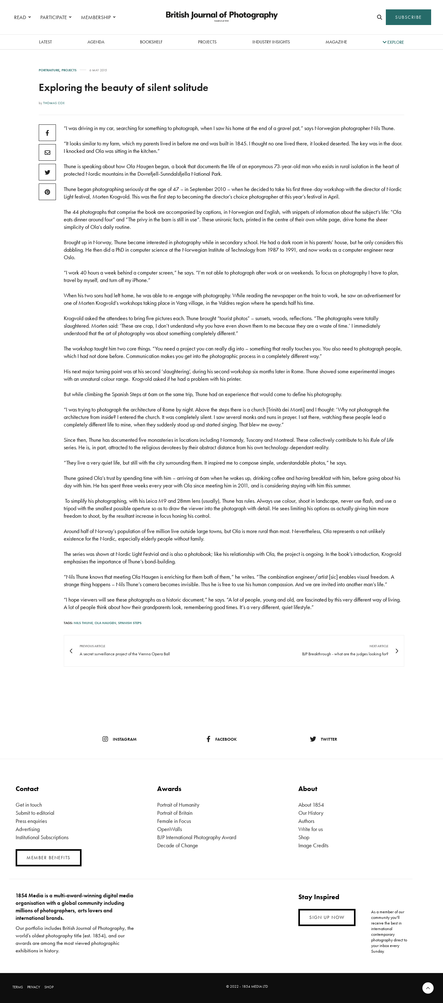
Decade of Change (177, 845)
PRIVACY (33, 987)
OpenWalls (169, 829)
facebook (222, 739)
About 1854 (311, 804)
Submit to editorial (35, 812)
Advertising (28, 829)
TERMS (17, 987)
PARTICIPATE (53, 17)
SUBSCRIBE (408, 17)
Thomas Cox (54, 103)
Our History (310, 812)
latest (45, 42)
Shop (303, 837)
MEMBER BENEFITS (49, 857)
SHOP (48, 987)
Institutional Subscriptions (42, 837)
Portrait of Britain (174, 812)
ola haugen (105, 623)
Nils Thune (83, 623)
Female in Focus (174, 820)
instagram (119, 739)
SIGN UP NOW (327, 917)
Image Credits (313, 845)
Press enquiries (31, 820)
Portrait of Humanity (178, 804)
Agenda (95, 42)
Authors (306, 820)
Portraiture (49, 70)
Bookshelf (151, 42)
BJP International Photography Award (196, 837)
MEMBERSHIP (96, 17)
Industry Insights (271, 42)
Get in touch (29, 804)
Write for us (310, 829)
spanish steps (130, 623)
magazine (336, 42)
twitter (323, 739)
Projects (207, 42)
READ (20, 17)
